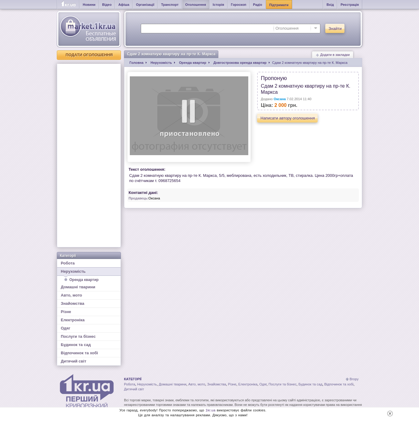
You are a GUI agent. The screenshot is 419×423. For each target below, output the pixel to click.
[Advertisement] (88, 155)
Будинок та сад (76, 344)
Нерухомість (89, 272)
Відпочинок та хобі (79, 353)
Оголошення (195, 4)
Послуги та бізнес (78, 336)
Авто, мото (71, 295)
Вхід (330, 4)
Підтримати (279, 5)
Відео (107, 4)
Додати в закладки (332, 55)
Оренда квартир (84, 280)
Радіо (257, 4)
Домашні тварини (78, 287)
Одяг (65, 328)
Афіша (123, 4)
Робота (68, 263)
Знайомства (72, 303)
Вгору (354, 379)
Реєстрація (350, 4)
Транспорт (169, 4)
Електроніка (73, 320)
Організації (145, 4)
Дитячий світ (73, 361)
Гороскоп (238, 4)
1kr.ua (211, 410)
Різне (66, 311)
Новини (89, 4)
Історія (218, 4)
